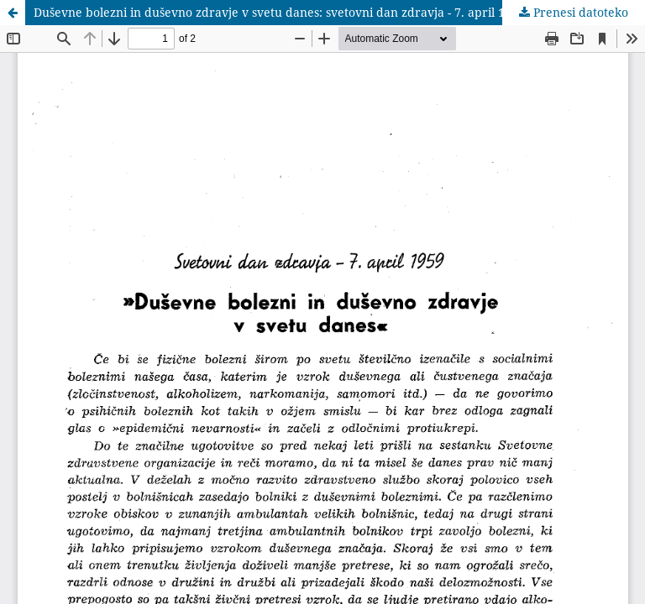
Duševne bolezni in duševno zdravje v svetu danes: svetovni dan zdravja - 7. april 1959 (279, 12)
